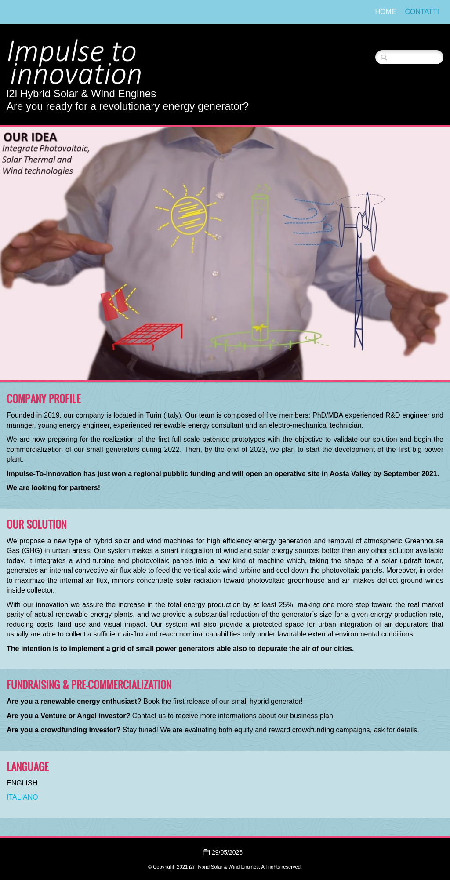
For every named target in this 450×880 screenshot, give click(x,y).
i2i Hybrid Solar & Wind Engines (81, 93)
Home (385, 11)
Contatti (422, 11)
